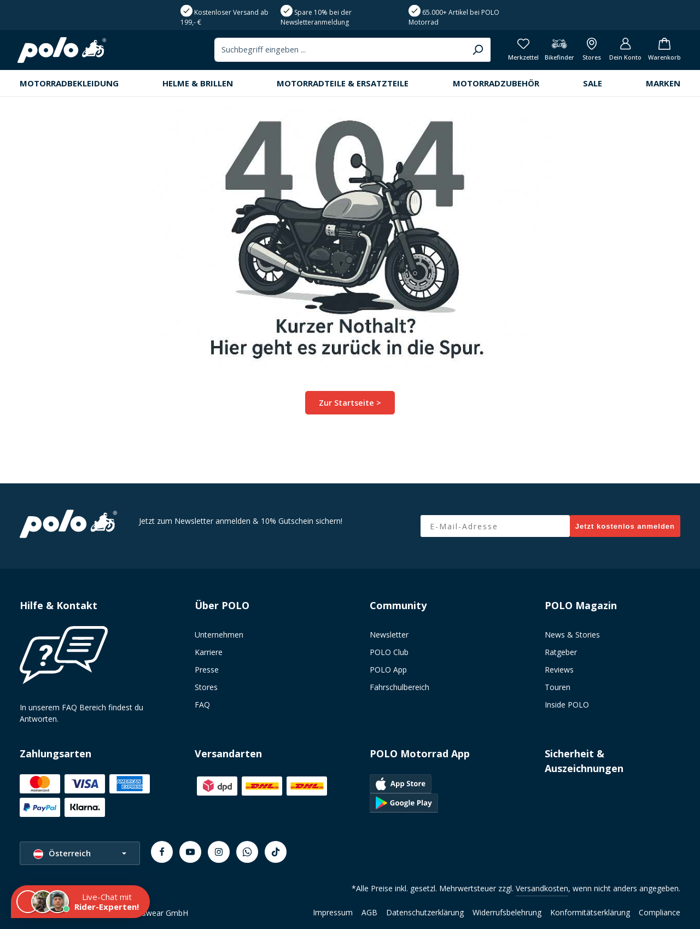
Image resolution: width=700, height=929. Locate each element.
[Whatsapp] (247, 852)
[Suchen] (463, 52)
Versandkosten (542, 888)
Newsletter (389, 634)
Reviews (559, 669)
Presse (207, 669)
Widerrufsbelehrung (506, 912)
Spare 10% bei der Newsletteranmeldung (316, 17)
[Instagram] (219, 852)
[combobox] (326, 52)
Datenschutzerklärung (425, 912)
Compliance (659, 912)
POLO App (388, 669)
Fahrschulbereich (399, 687)
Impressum (333, 912)
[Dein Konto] (621, 52)
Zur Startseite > (350, 406)
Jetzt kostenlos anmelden (625, 526)
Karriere (209, 652)
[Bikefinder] (551, 52)
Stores (206, 687)
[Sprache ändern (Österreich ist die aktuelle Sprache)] (80, 853)
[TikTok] (276, 852)
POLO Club (389, 652)
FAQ (202, 704)
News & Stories (572, 634)
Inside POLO (567, 704)
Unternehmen (219, 634)
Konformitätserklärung (590, 912)
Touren (557, 687)
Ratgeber (561, 652)
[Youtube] (190, 852)
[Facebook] (162, 852)
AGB (369, 912)
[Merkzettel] (513, 52)
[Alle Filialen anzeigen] (585, 52)
